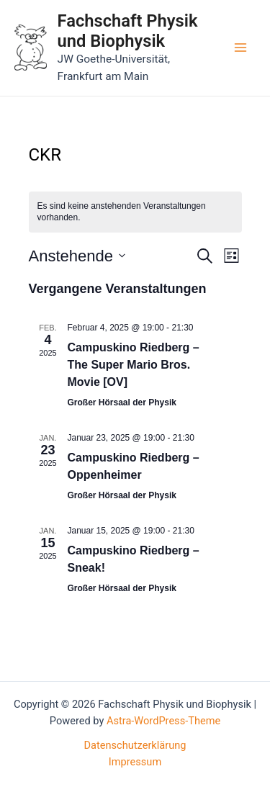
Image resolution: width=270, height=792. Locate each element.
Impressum (135, 761)
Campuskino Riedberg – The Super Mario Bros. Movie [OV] (133, 364)
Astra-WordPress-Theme (163, 720)
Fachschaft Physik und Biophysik (128, 31)
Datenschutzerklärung (135, 745)
